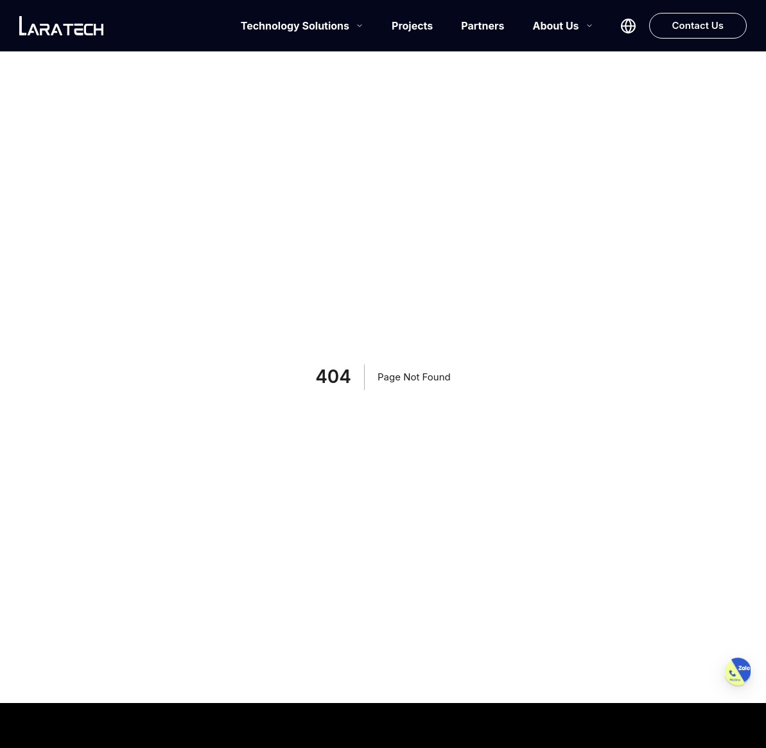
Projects (412, 25)
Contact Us (698, 25)
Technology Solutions (302, 25)
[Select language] (628, 26)
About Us (562, 25)
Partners (482, 25)
